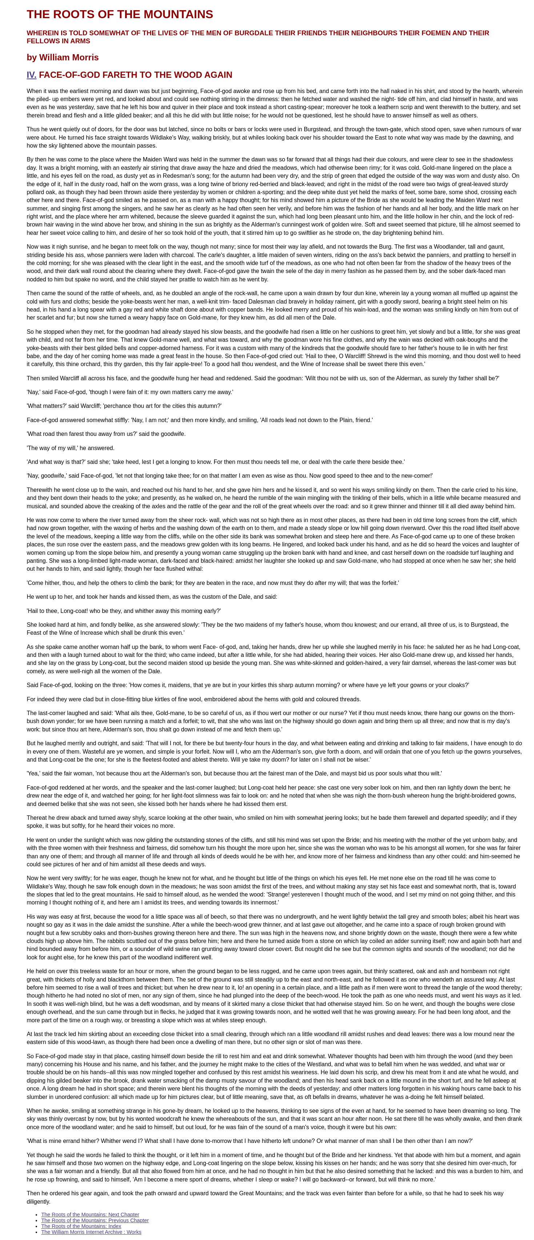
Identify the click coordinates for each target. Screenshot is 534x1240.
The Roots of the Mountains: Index (81, 1226)
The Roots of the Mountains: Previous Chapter (95, 1220)
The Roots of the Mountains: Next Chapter (90, 1214)
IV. (31, 75)
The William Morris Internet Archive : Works (91, 1232)
